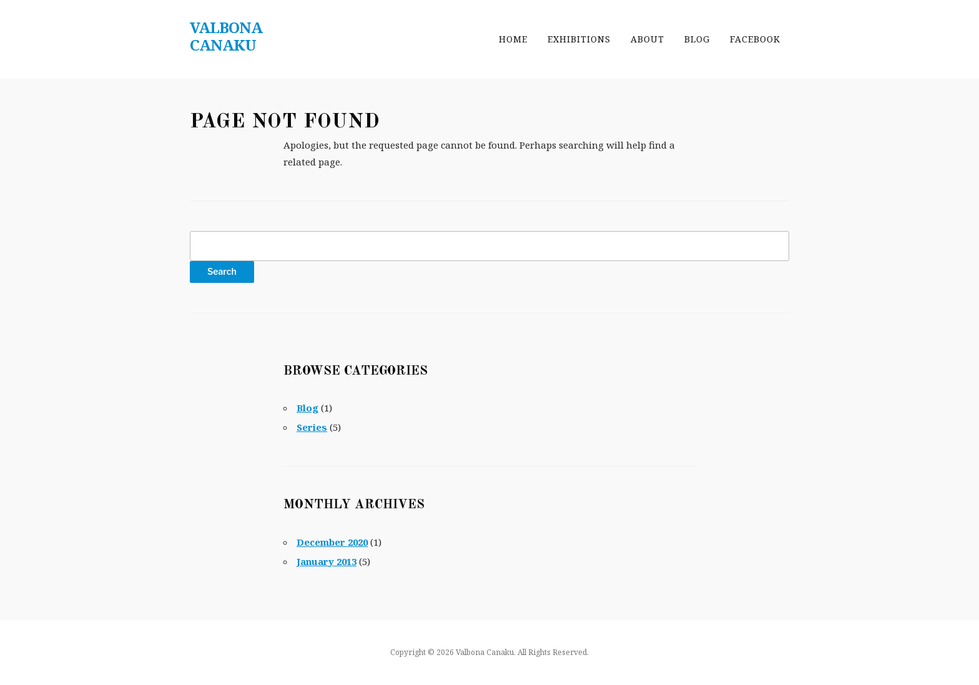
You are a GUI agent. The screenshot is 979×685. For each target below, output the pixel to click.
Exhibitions (579, 39)
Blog (697, 39)
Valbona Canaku (226, 36)
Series (312, 427)
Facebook (755, 39)
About (647, 39)
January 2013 (327, 561)
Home (513, 39)
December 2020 (332, 542)
